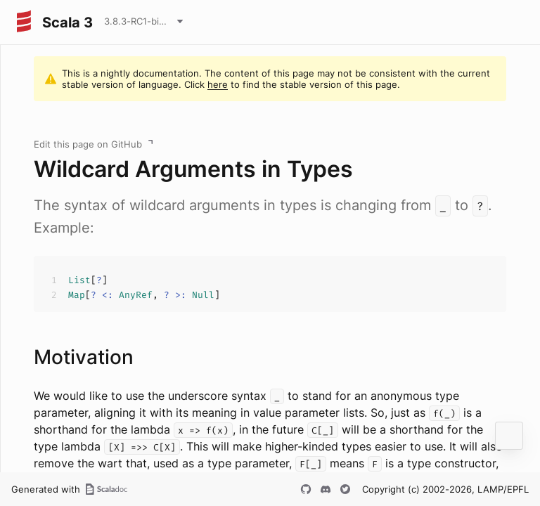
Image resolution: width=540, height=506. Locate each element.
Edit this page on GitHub (88, 144)
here (217, 84)
